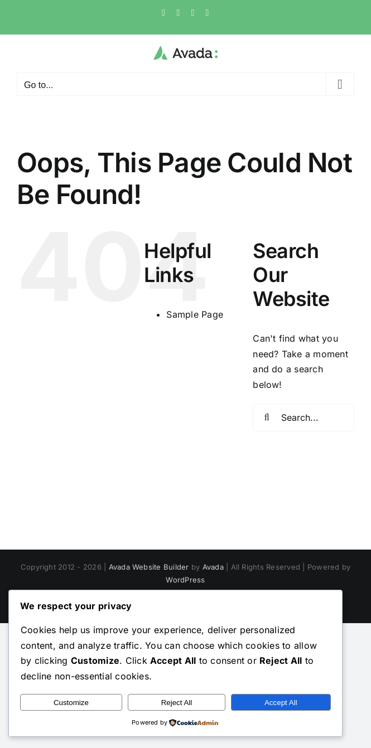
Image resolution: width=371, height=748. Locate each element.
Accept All (280, 702)
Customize (71, 702)
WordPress (185, 579)
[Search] (267, 417)
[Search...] (303, 417)
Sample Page (194, 314)
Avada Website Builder (149, 566)
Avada (213, 566)
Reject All (176, 702)
